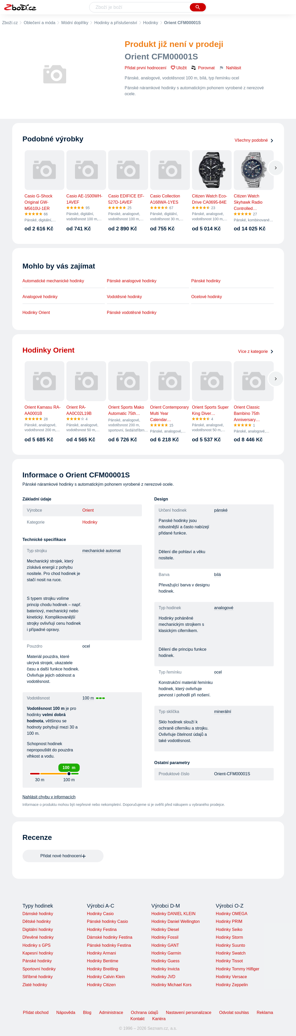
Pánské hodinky (206, 281)
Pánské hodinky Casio (107, 921)
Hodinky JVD (163, 977)
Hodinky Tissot (229, 961)
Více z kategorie (256, 351)
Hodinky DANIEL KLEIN (173, 913)
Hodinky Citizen (101, 985)
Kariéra (159, 1019)
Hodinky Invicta (165, 969)
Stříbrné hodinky (38, 977)
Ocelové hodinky (206, 296)
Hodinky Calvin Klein (106, 977)
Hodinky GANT (165, 945)
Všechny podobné (254, 140)
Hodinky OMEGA (231, 913)
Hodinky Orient (36, 312)
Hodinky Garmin (166, 953)
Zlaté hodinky (35, 985)
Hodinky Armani (101, 953)
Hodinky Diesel (165, 929)
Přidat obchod (36, 1012)
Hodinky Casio (100, 913)
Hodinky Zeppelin (232, 985)
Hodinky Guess (165, 961)
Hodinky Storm (229, 937)
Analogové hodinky (40, 296)
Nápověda (65, 1012)
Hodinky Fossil (164, 937)
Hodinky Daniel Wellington (175, 921)
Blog (87, 1012)
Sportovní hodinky (39, 969)
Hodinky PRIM (229, 921)
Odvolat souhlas (234, 1012)
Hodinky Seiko (229, 929)
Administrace (111, 1012)
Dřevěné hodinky (38, 937)
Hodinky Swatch (231, 953)
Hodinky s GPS (37, 945)
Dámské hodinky (38, 913)
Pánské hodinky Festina (109, 945)
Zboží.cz (10, 22)
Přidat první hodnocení (146, 68)
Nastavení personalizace (188, 1012)
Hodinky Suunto (230, 945)
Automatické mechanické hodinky (53, 281)
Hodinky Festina (102, 929)
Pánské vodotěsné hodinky (131, 312)
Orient (88, 510)
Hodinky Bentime (102, 961)
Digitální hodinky (38, 929)
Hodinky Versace (231, 977)
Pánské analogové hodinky (131, 281)
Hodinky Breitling (102, 969)
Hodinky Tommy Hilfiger (237, 969)
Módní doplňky (74, 22)
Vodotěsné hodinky (124, 296)
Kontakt (137, 1019)
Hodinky (150, 22)
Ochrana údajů (144, 1012)
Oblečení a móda (39, 22)
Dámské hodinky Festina (109, 937)
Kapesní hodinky (38, 953)
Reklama (265, 1012)
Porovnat (203, 67)
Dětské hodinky (37, 921)
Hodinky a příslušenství (115, 22)
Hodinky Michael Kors (171, 985)
